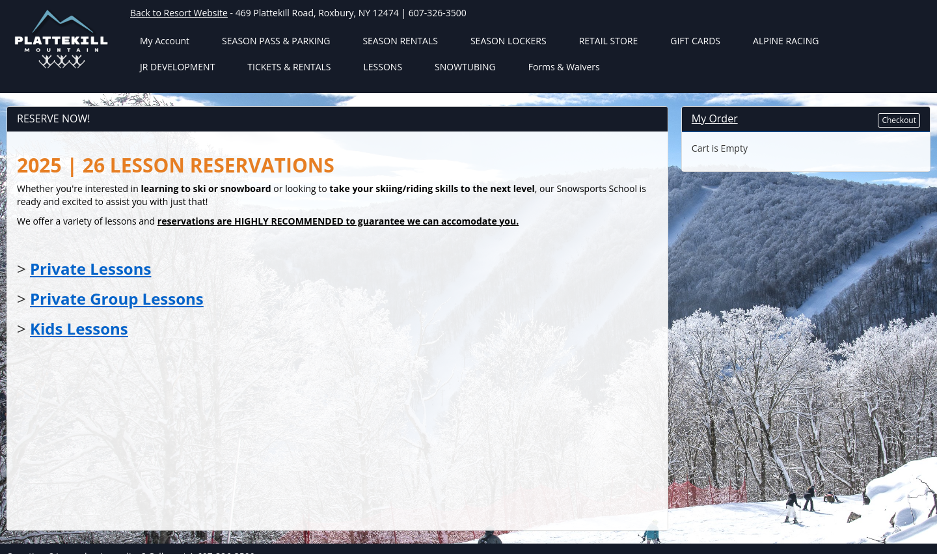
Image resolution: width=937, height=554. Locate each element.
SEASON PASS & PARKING (276, 41)
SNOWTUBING (465, 67)
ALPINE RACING (786, 41)
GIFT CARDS (695, 41)
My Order (715, 118)
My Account (164, 41)
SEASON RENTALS (400, 41)
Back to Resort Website (179, 13)
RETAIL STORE (608, 41)
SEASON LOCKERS (508, 41)
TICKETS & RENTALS (289, 67)
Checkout (899, 120)
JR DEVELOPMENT (177, 67)
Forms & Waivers (564, 67)
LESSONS (383, 67)
